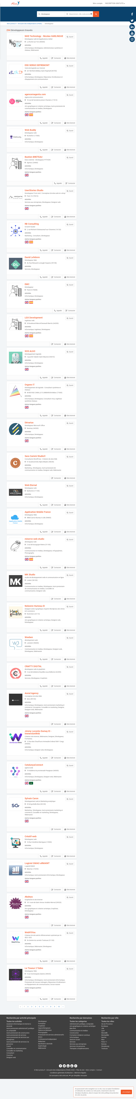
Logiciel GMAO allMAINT (40, 879)
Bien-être (73, 1048)
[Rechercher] (96, 14)
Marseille (104, 1053)
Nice (102, 1060)
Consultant (10, 1073)
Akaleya (32, 914)
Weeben (32, 650)
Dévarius (32, 430)
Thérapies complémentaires (79, 1068)
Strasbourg (105, 1066)
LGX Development (37, 325)
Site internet (69, 61)
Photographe (42, 1053)
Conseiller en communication (16, 1068)
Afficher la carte (104, 60)
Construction (74, 1053)
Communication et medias (79, 1051)
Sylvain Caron (34, 812)
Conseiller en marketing (14, 1071)
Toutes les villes (107, 1041)
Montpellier (105, 1055)
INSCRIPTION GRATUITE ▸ (115, 3)
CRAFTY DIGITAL (36, 679)
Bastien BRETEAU (37, 160)
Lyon (103, 1051)
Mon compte (97, 3)
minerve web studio (37, 549)
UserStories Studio (37, 194)
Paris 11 (104, 1062)
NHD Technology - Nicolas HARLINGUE (41, 37)
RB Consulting (35, 230)
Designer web (11, 1077)
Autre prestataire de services (16, 1055)
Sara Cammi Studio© (38, 463)
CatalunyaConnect (37, 779)
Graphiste (41, 1046)
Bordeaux (104, 1046)
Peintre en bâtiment (45, 1050)
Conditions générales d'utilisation (61, 1093)
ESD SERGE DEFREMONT (40, 67)
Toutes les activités (14, 1041)
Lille (102, 1048)
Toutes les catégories (78, 1041)
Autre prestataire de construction (17, 1053)
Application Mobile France (41, 521)
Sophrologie (42, 1066)
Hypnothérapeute (44, 1048)
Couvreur (9, 1075)
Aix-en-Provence (107, 1044)
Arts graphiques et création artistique (82, 1046)
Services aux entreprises (78, 1064)
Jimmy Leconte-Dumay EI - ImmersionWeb (41, 746)
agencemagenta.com (38, 96)
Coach (8, 1066)
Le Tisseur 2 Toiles (37, 986)
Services (72, 1062)
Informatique (74, 1057)
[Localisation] (79, 14)
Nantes (103, 1057)
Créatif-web (34, 850)
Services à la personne (77, 1066)
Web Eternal (34, 492)
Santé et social (75, 1060)
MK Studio (33, 585)
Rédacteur (41, 1061)
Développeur (42, 1041)
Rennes (103, 1064)
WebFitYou (33, 950)
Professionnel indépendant (47, 1059)
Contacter (56, 61)
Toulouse (104, 1068)
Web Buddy (33, 132)
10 (59, 1027)
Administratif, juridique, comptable (81, 1044)
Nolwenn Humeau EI (38, 618)
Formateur (42, 1044)
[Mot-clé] (51, 14)
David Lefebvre (35, 263)
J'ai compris (126, 1092)
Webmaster (42, 1068)
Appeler (44, 61)
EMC (30, 291)
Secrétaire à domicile (45, 1064)
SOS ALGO (33, 358)
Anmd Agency (35, 707)
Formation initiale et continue (80, 1055)
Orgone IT (33, 392)
